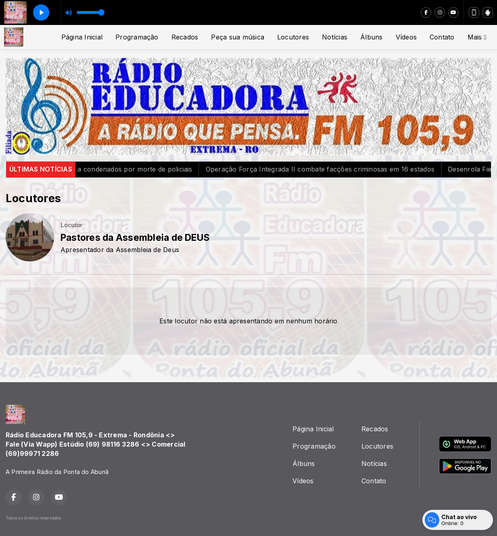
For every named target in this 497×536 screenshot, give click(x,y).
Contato (442, 37)
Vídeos (406, 37)
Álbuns (371, 37)
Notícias (334, 37)
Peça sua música (237, 37)
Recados (184, 37)
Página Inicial (81, 37)
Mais (477, 37)
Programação (137, 37)
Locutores (293, 37)
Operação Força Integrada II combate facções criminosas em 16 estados (335, 169)
